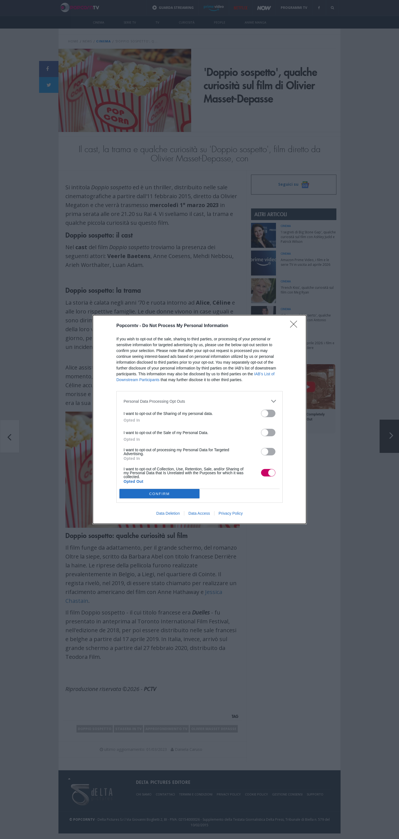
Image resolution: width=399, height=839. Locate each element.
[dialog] (199, 419)
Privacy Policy (231, 513)
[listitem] (199, 401)
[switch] (268, 413)
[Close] (295, 326)
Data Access (199, 513)
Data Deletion (168, 513)
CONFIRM (159, 493)
